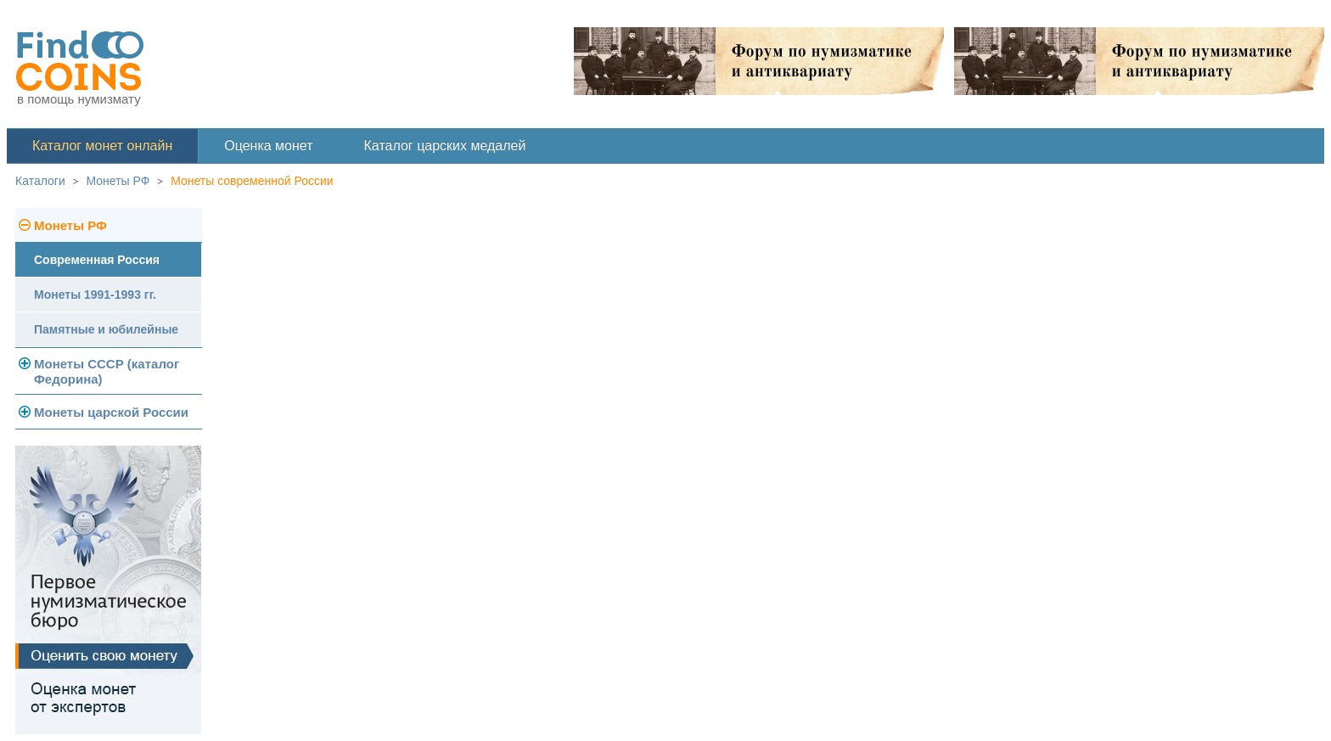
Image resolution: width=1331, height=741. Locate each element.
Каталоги (40, 181)
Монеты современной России (252, 181)
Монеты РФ (118, 181)
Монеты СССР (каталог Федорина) (106, 371)
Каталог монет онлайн (102, 145)
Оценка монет (268, 145)
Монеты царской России (111, 412)
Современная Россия (97, 260)
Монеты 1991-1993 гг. (95, 294)
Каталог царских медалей (445, 145)
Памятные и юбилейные (106, 329)
